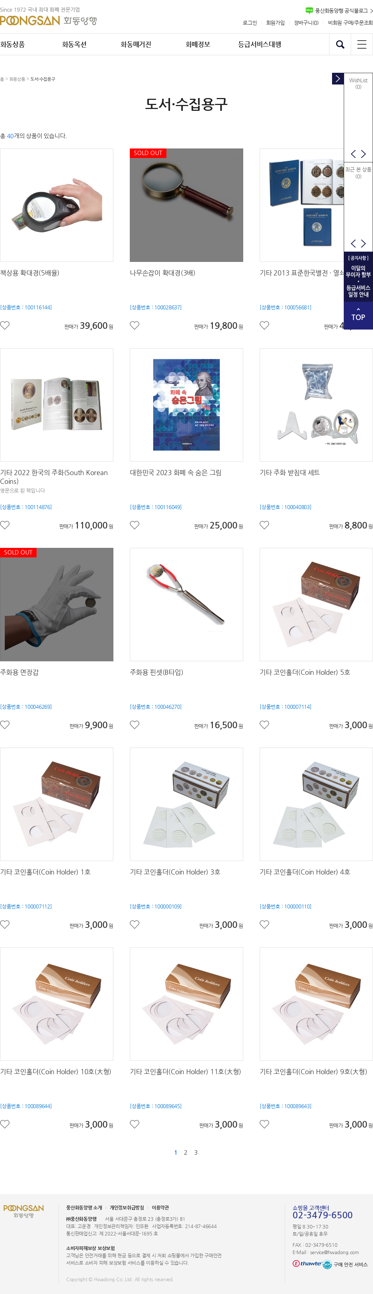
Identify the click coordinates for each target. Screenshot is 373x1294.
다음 (363, 154)
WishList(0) (358, 83)
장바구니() (306, 22)
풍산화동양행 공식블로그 (341, 11)
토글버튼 (338, 78)
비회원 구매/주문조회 (350, 22)
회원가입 (275, 22)
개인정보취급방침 (127, 1207)
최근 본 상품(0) (358, 172)
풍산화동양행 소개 (84, 1207)
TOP (358, 317)
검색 (340, 44)
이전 (353, 154)
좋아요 (5, 325)
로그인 (250, 22)
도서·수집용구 (42, 79)
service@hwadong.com (334, 1252)
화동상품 (17, 79)
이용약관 (160, 1207)
